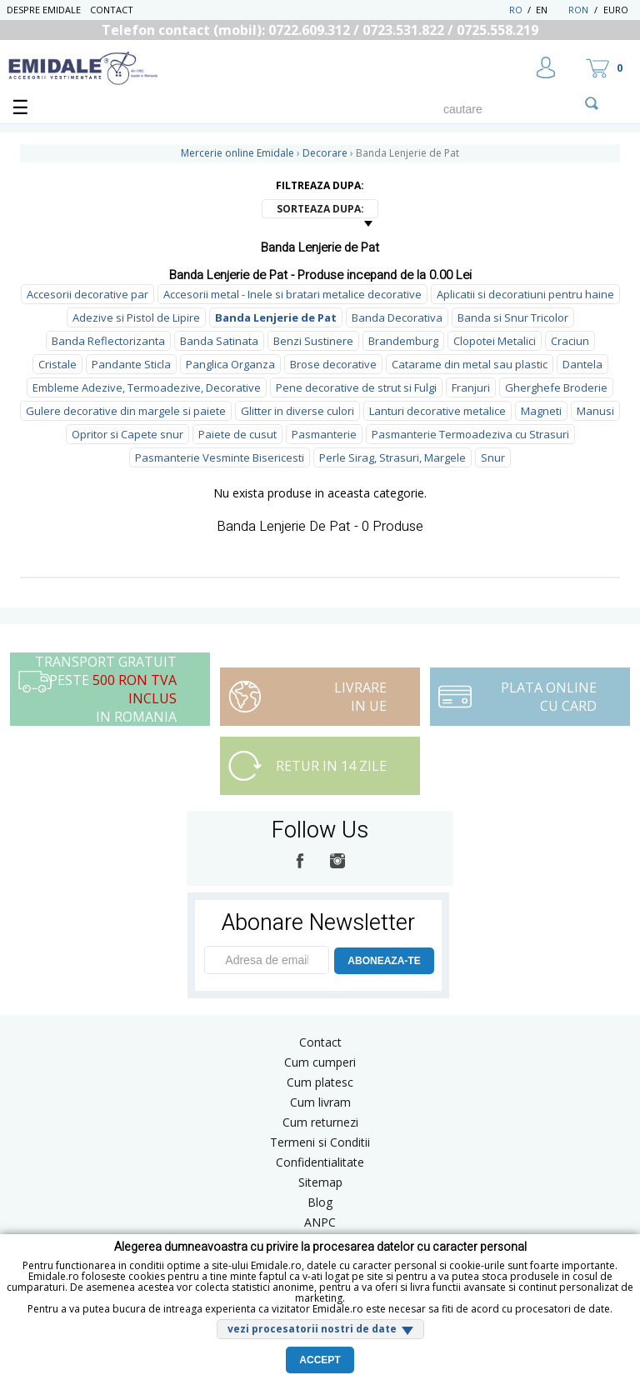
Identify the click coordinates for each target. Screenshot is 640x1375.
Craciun (570, 340)
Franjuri (471, 387)
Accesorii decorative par (87, 294)
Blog (320, 1202)
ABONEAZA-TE (384, 961)
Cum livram (320, 1102)
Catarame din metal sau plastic (470, 364)
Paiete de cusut (237, 434)
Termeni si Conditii (320, 1142)
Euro (615, 9)
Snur (493, 457)
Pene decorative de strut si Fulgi (356, 387)
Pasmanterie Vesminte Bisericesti (219, 457)
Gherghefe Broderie (556, 387)
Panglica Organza (230, 364)
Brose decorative (333, 364)
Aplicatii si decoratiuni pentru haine (525, 294)
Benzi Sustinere (313, 340)
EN (550, 9)
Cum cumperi (320, 1062)
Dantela (582, 364)
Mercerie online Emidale (237, 153)
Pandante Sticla (131, 364)
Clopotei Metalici (494, 340)
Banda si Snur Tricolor (513, 317)
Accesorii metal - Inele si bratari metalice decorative (292, 294)
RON (578, 9)
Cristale (57, 364)
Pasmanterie (324, 434)
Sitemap (320, 1182)
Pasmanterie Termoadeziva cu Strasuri (470, 434)
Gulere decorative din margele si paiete (126, 410)
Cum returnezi (320, 1122)
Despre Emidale (44, 9)
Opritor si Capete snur (127, 434)
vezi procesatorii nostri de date (312, 1329)
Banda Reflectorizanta (108, 340)
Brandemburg (403, 340)
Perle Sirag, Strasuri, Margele (392, 457)
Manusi (595, 410)
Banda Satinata (219, 340)
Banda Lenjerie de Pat (276, 317)
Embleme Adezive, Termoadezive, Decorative (146, 387)
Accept (319, 1360)
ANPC (320, 1222)
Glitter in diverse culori (297, 410)
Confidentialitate (320, 1162)
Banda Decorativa (397, 317)
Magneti (541, 410)
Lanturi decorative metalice (437, 410)
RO (515, 9)
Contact (111, 9)
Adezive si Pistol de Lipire (136, 317)
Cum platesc (320, 1082)
